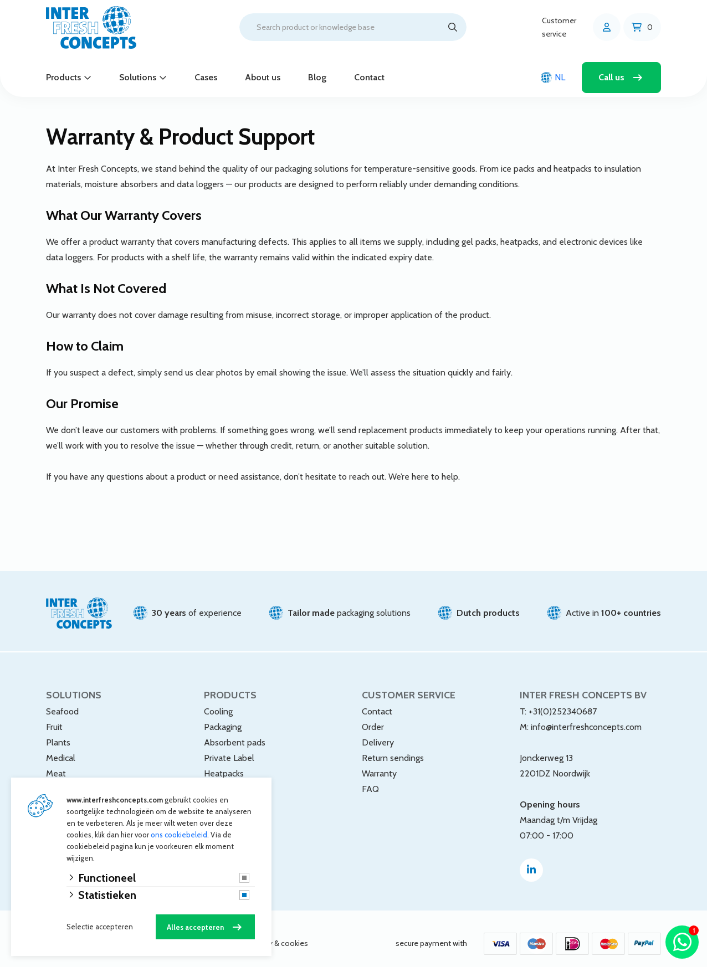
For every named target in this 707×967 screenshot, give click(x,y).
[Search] (453, 27)
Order (373, 717)
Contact (369, 77)
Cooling (218, 701)
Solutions (137, 77)
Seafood (62, 701)
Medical (60, 748)
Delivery (378, 732)
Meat (56, 763)
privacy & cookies (278, 934)
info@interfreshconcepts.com (586, 717)
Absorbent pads (234, 732)
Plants (58, 732)
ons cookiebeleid (179, 834)
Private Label (229, 748)
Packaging (223, 717)
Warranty (379, 763)
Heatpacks (224, 763)
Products (63, 77)
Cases (205, 77)
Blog (317, 77)
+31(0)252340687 (563, 701)
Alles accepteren (195, 927)
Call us (611, 77)
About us (262, 77)
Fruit (54, 717)
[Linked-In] (531, 860)
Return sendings (393, 748)
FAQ (370, 779)
